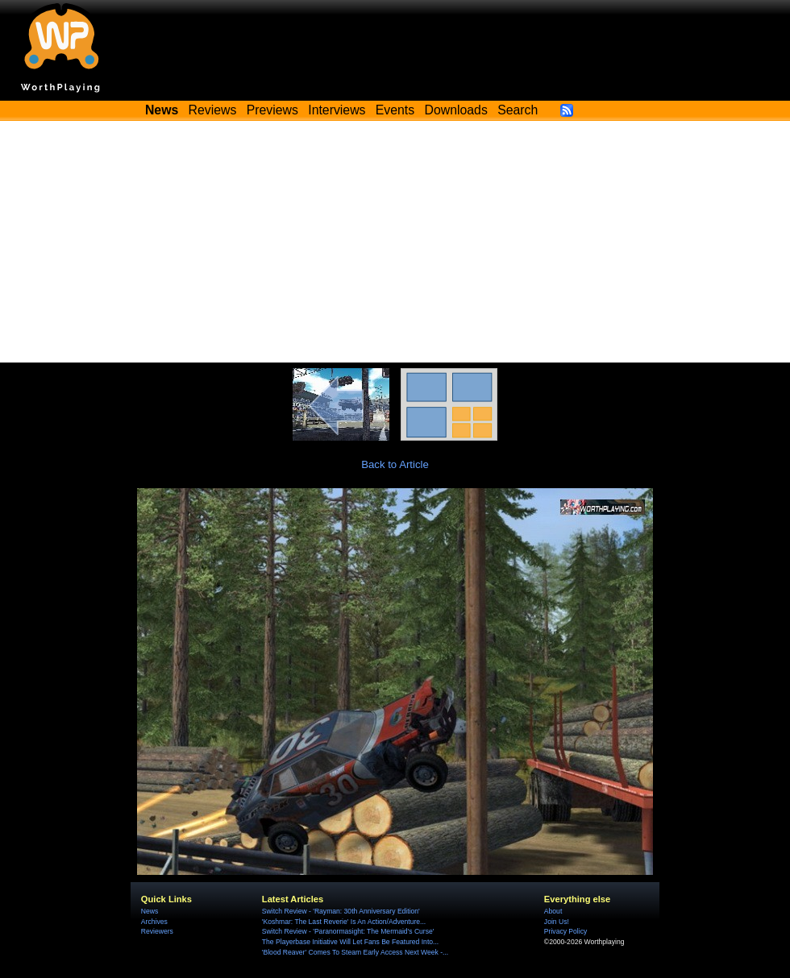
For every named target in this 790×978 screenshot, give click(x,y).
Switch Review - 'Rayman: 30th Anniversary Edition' (341, 911)
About (553, 911)
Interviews (336, 110)
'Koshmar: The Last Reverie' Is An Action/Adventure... (344, 922)
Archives (154, 922)
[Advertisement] (395, 241)
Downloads (456, 110)
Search (517, 110)
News (149, 911)
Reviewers (157, 931)
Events (395, 110)
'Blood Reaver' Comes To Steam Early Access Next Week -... (355, 952)
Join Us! (556, 922)
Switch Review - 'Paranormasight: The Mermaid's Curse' (348, 931)
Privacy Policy (565, 931)
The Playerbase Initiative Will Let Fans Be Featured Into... (350, 942)
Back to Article (395, 464)
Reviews (213, 110)
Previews (272, 110)
